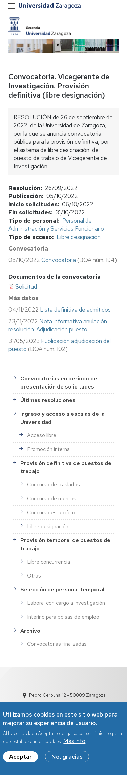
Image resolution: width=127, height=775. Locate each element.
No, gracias (67, 760)
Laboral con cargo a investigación (66, 602)
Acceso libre (41, 435)
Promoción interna (48, 449)
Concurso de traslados (53, 484)
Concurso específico (51, 512)
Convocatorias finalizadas (57, 644)
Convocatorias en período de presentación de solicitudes (58, 382)
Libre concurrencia (48, 561)
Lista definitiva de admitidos (75, 309)
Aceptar (20, 760)
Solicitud (26, 286)
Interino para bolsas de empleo (63, 616)
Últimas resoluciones (48, 400)
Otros (34, 575)
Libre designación (79, 237)
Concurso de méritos (51, 498)
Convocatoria (58, 260)
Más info (74, 744)
